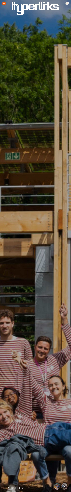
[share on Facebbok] (8, 488)
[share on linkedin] (15, 488)
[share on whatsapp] (23, 488)
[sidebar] (67, 3)
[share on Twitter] (12, 488)
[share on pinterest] (19, 488)
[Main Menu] (4, 3)
